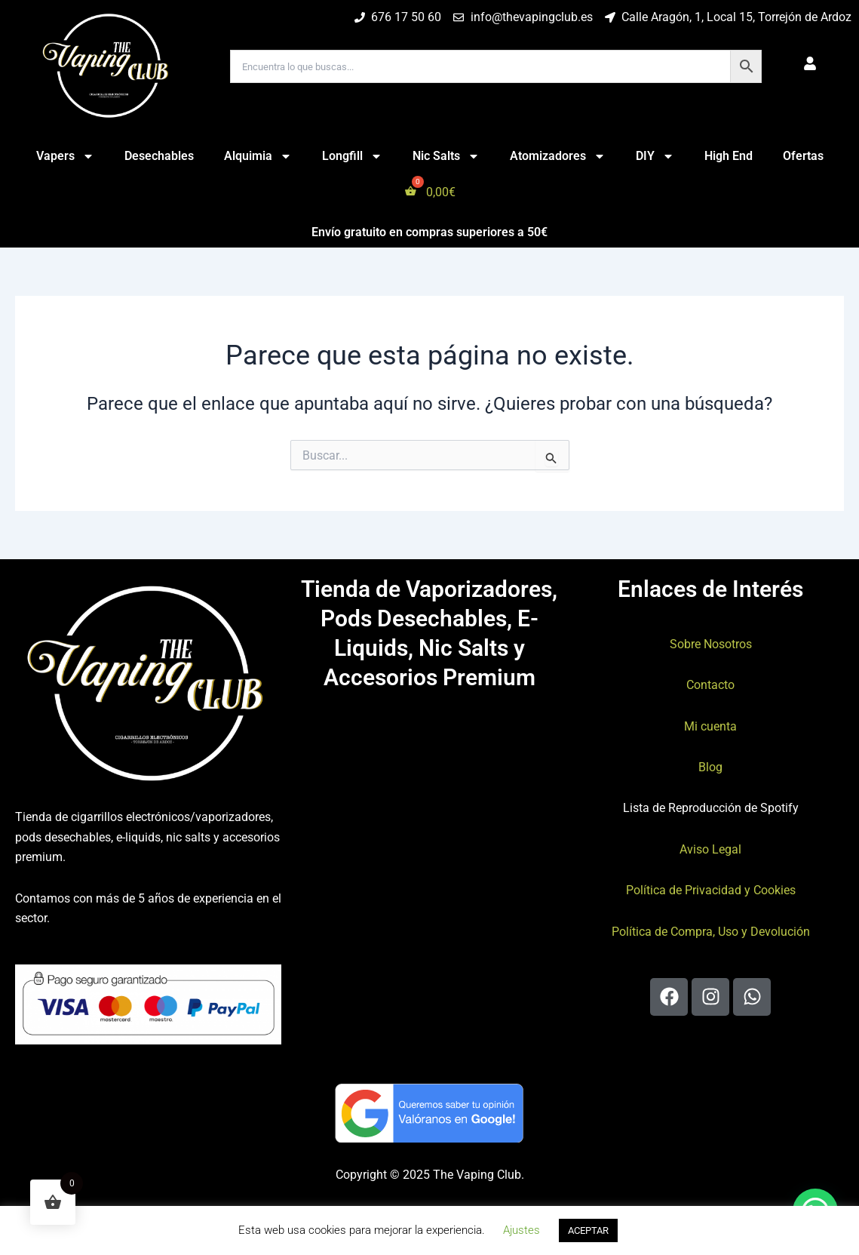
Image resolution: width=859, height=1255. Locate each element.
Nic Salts (446, 156)
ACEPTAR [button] (588, 1230)
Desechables (159, 156)
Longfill (352, 156)
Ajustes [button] (521, 1230)
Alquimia (258, 156)
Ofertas (803, 156)
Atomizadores (558, 156)
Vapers (65, 156)
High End (728, 156)
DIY (655, 156)
